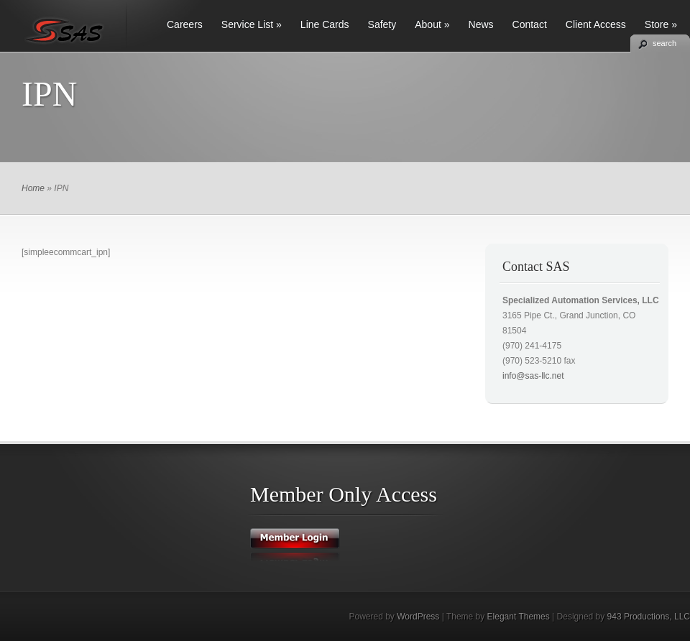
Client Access (596, 24)
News (481, 24)
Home (33, 188)
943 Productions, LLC (648, 617)
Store (661, 24)
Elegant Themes (518, 617)
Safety (382, 24)
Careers (185, 24)
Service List (251, 24)
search (664, 43)
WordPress (418, 617)
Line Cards (324, 24)
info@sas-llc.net (533, 376)
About (432, 24)
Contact (529, 24)
